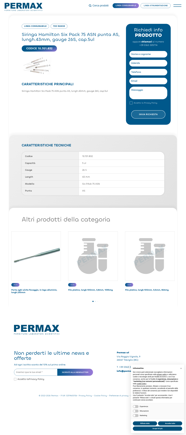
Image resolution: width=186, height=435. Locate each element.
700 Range (59, 26)
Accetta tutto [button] (170, 423)
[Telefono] (148, 72)
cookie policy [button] (141, 384)
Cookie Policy (100, 395)
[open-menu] (177, 6)
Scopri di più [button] (158, 428)
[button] (93, 301)
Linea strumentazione (156, 5)
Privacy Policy (150, 103)
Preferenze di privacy (118, 395)
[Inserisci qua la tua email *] (36, 372)
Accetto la (145, 103)
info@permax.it (126, 371)
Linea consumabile (126, 5)
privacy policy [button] (162, 374)
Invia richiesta (148, 114)
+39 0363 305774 (148, 45)
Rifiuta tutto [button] (145, 423)
